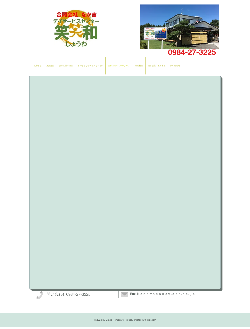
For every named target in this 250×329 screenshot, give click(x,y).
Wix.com (151, 319)
